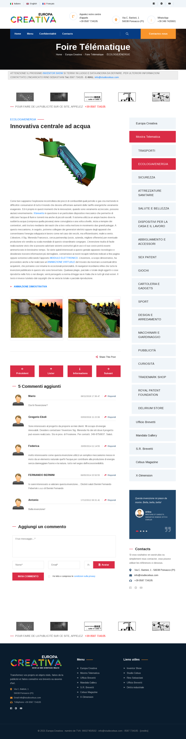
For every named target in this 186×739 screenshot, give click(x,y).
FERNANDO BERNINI (41, 475)
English (31, 3)
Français (48, 3)
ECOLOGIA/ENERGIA (23, 119)
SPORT (143, 301)
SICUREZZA (146, 177)
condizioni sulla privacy (84, 576)
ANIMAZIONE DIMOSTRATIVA (30, 286)
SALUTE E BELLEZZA (153, 208)
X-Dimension (144, 475)
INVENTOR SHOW (53, 73)
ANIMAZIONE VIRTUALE (61, 262)
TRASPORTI (146, 150)
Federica (33, 446)
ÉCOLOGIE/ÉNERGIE (118, 54)
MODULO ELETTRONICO (64, 258)
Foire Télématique (94, 54)
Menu (30, 34)
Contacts (67, 34)
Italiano (15, 3)
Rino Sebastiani (135, 678)
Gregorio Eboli (37, 417)
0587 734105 (131, 731)
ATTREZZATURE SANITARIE (149, 193)
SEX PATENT (147, 257)
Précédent (22, 371)
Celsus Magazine (147, 462)
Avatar (104, 565)
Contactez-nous (158, 34)
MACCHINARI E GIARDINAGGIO (149, 335)
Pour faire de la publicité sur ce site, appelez (49, 106)
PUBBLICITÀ (147, 350)
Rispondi (110, 396)
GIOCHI (143, 270)
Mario (31, 396)
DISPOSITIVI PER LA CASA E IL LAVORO (153, 224)
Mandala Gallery (146, 435)
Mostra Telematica (148, 136)
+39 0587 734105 (95, 106)
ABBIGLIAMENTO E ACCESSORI (152, 241)
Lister (51, 371)
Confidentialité (47, 34)
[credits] (144, 731)
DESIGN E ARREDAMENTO (149, 317)
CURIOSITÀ (146, 363)
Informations (80, 371)
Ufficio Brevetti (145, 422)
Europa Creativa (73, 54)
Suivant (108, 371)
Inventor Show (134, 668)
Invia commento (28, 576)
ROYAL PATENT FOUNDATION (149, 392)
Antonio (33, 500)
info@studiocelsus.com (107, 77)
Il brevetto (39, 213)
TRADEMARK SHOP (152, 377)
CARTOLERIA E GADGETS (149, 286)
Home (18, 34)
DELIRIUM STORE (151, 408)
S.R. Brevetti (144, 448)
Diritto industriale (135, 687)
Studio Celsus (134, 673)
